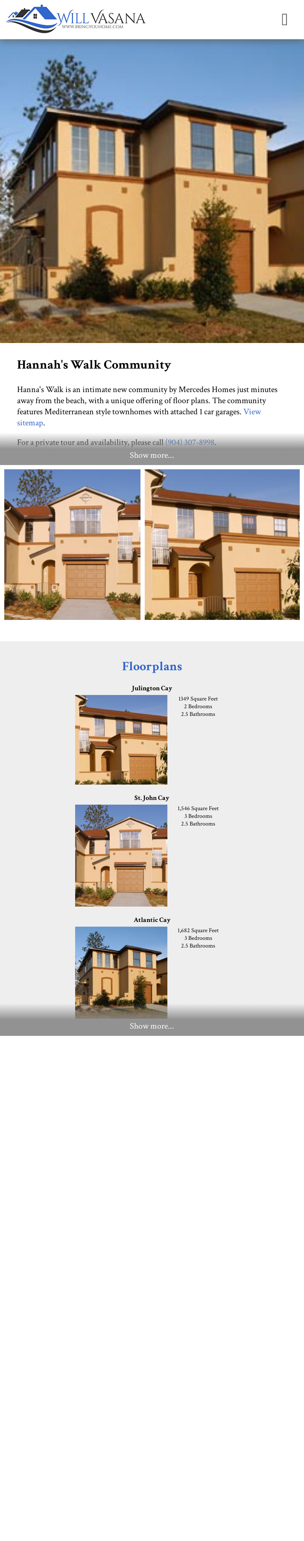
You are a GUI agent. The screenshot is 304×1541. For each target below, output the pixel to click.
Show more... (152, 455)
